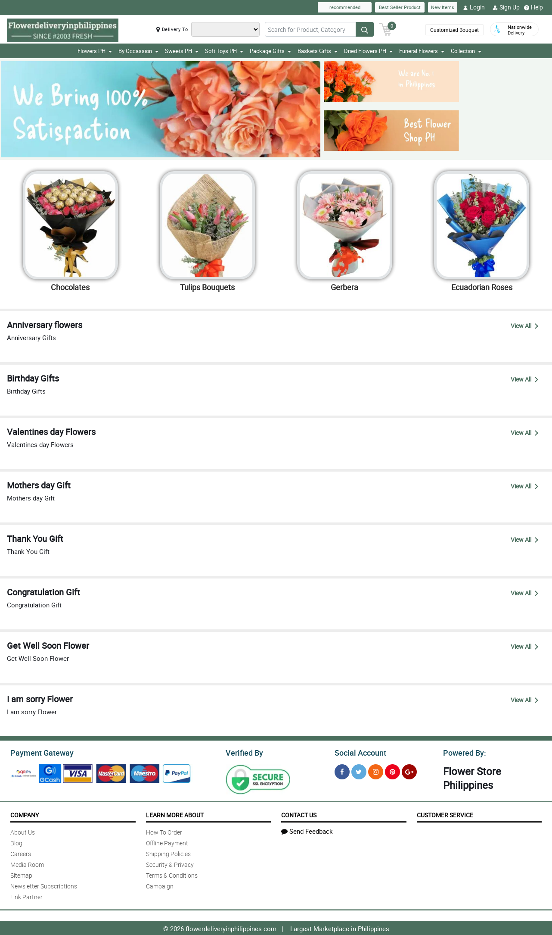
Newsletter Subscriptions (43, 885)
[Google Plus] (409, 770)
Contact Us (298, 814)
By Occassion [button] (138, 51)
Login (474, 7)
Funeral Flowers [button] (421, 51)
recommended (344, 7)
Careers (20, 852)
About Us (22, 831)
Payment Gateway (38, 751)
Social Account (358, 751)
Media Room (27, 863)
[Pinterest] (392, 770)
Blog (16, 842)
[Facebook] (342, 770)
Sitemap (21, 874)
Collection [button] (466, 51)
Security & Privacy (170, 863)
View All (524, 326)
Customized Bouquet (454, 29)
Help (533, 7)
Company (24, 814)
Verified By (243, 751)
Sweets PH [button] (181, 51)
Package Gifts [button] (270, 51)
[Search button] (365, 29)
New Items (442, 7)
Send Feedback (307, 830)
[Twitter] (358, 770)
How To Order (164, 831)
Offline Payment (167, 842)
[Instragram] (375, 770)
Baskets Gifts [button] (318, 51)
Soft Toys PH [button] (224, 51)
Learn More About (175, 814)
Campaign (160, 885)
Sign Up (506, 7)
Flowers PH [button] (95, 51)
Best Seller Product (400, 7)
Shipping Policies (168, 852)
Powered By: (463, 751)
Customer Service (445, 814)
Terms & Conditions (172, 874)
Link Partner (26, 895)
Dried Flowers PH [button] (368, 51)
